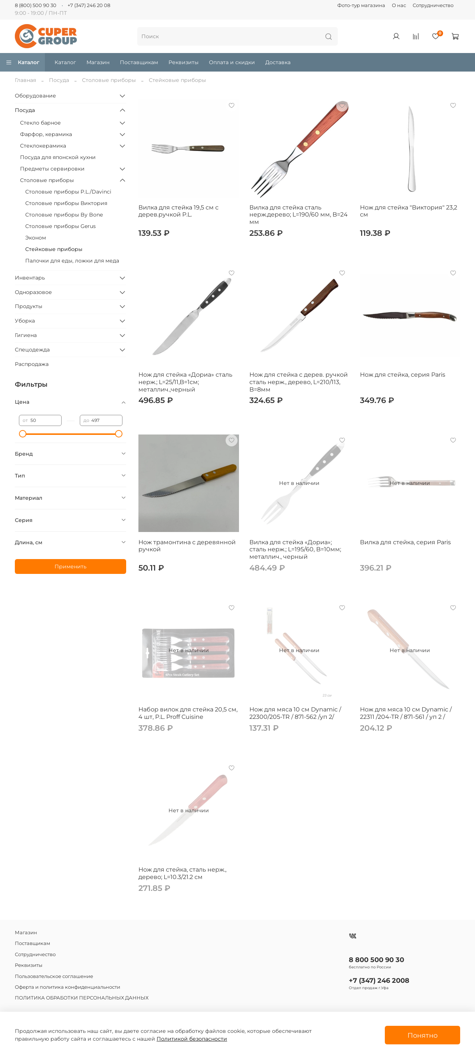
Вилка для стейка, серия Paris (405, 542)
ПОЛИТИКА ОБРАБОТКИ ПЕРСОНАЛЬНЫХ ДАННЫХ (81, 998)
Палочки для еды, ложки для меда (72, 260)
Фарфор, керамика (46, 134)
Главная (25, 80)
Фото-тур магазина (361, 5)
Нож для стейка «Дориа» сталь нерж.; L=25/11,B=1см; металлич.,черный (185, 382)
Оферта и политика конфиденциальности (67, 987)
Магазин (97, 62)
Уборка (25, 320)
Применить (70, 566)
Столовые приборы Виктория (66, 203)
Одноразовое (33, 292)
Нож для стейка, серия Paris (402, 374)
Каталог (22, 62)
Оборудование (35, 95)
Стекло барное (40, 122)
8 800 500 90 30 (376, 959)
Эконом (35, 237)
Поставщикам (139, 62)
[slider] (22, 433)
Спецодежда (32, 349)
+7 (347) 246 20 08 (89, 5)
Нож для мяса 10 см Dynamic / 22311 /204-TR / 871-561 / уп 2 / (406, 713)
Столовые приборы (109, 80)
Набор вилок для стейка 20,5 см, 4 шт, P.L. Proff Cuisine (188, 713)
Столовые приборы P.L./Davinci (68, 191)
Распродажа (32, 364)
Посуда (59, 80)
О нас (399, 5)
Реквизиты (183, 62)
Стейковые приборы (53, 249)
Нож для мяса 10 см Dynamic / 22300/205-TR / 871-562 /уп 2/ (295, 713)
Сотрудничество (433, 5)
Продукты (28, 306)
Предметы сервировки (52, 168)
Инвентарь (30, 277)
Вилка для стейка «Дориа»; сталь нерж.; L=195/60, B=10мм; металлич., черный (295, 549)
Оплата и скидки (232, 62)
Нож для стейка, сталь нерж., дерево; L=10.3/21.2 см (182, 873)
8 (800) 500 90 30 (35, 5)
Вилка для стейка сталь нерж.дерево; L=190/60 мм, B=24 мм (298, 214)
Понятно (422, 1035)
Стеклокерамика (43, 145)
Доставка (278, 62)
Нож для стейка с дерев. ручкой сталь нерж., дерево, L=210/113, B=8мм (298, 382)
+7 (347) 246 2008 (379, 980)
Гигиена (26, 335)
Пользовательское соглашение (54, 976)
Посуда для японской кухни (58, 157)
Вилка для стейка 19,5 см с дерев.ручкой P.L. (178, 211)
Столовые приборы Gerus (60, 226)
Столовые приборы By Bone (64, 214)
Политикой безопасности (192, 1038)
